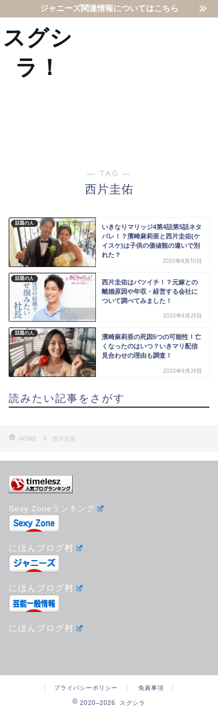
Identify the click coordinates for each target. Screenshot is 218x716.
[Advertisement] (147, 84)
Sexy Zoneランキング (56, 508)
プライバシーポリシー (86, 688)
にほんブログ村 (46, 548)
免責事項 (151, 688)
